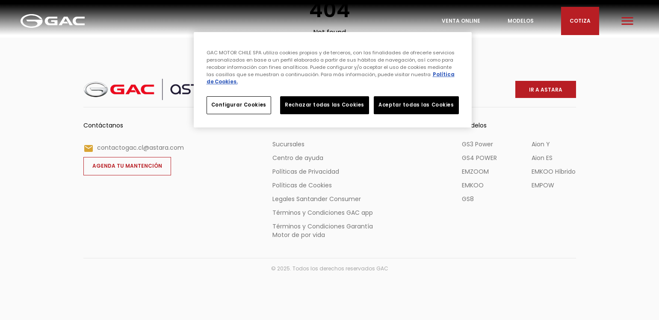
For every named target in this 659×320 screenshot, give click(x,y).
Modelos (521, 20)
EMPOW (543, 185)
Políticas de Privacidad (305, 171)
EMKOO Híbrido (554, 171)
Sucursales (288, 144)
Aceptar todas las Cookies (416, 104)
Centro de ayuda (297, 158)
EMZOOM (475, 171)
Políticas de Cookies (302, 185)
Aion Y (541, 144)
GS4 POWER (479, 158)
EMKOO (473, 185)
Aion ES (542, 158)
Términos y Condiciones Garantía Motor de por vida (322, 230)
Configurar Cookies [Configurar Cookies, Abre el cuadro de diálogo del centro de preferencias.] (238, 104)
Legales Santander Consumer (316, 199)
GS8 (468, 199)
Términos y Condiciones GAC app (322, 212)
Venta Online (461, 20)
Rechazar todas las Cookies (324, 104)
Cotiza (580, 20)
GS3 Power (477, 144)
